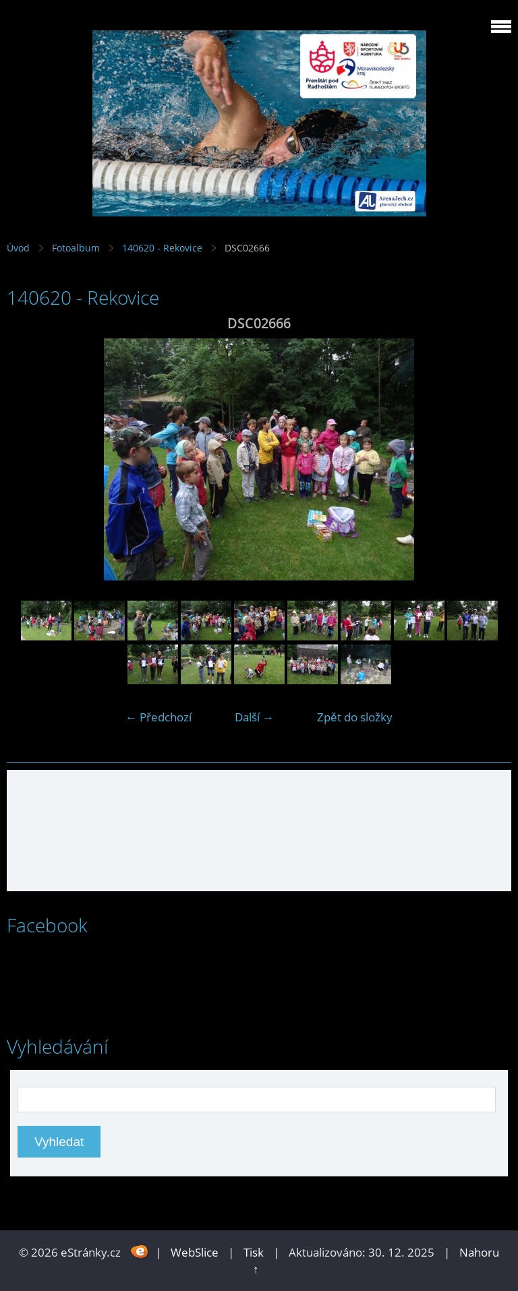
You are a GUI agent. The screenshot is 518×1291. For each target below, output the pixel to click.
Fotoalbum (76, 247)
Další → (254, 717)
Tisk (253, 1252)
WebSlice (195, 1252)
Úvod (18, 247)
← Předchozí (158, 717)
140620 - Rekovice (163, 247)
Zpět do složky (355, 717)
